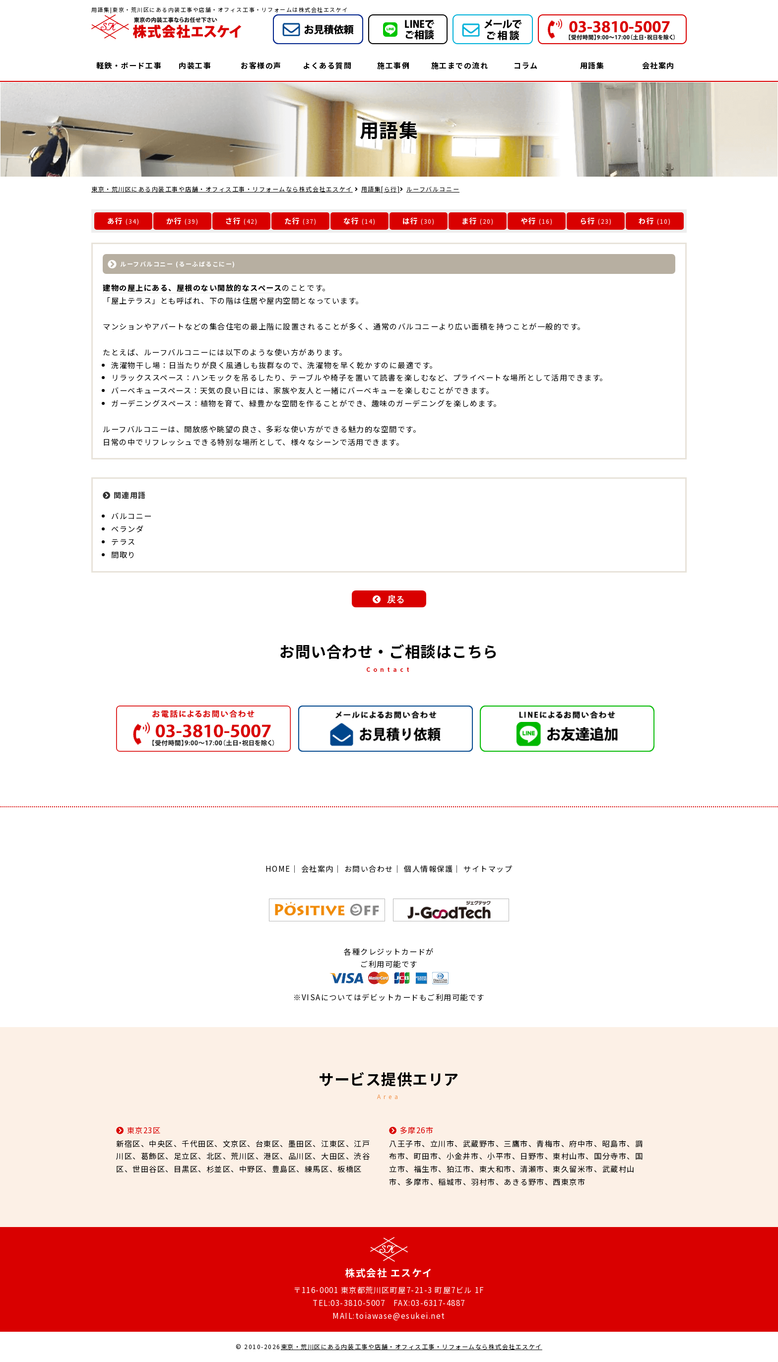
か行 (174, 220)
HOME (278, 868)
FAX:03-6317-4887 (429, 1302)
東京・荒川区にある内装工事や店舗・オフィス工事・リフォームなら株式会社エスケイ (411, 1347)
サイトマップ (488, 868)
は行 (410, 220)
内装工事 (195, 65)
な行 (351, 220)
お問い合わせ (368, 868)
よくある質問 (327, 65)
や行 (528, 220)
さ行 (233, 220)
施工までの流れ (460, 65)
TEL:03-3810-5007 (349, 1302)
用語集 (592, 65)
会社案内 (658, 65)
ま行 (469, 220)
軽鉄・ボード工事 (129, 65)
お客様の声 (261, 65)
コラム (526, 65)
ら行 (588, 220)
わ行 (647, 220)
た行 (292, 220)
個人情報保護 (428, 868)
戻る (396, 599)
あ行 (115, 220)
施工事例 (393, 65)
